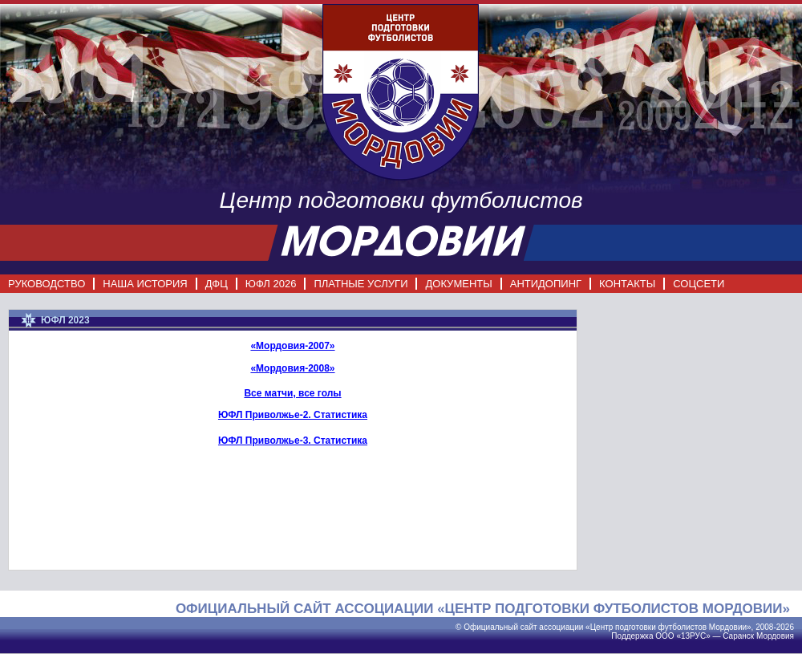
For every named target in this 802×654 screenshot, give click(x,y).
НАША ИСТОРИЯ (145, 284)
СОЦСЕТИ (698, 284)
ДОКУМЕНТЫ (458, 284)
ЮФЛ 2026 (271, 284)
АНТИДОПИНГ (545, 284)
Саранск (738, 636)
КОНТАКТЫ (627, 284)
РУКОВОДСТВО (46, 284)
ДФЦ (216, 284)
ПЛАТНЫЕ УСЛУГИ (360, 284)
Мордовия (775, 636)
